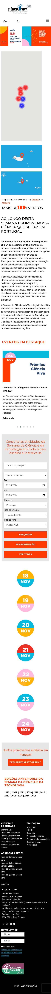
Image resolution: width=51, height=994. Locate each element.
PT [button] (6, 21)
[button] (17, 427)
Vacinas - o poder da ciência (10, 846)
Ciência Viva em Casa (10, 836)
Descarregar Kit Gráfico (25, 762)
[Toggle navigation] (47, 20)
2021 (22, 792)
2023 (7, 792)
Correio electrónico (10, 893)
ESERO (30, 830)
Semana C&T (6, 830)
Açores (35, 199)
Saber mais (8, 418)
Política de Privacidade (12, 896)
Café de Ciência (8, 841)
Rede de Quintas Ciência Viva (11, 876)
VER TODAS (25, 554)
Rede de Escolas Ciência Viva (11, 870)
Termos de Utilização (11, 899)
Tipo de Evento (11, 510)
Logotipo (5, 884)
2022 (15, 792)
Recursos (31, 833)
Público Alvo (10, 520)
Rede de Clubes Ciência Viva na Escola (11, 864)
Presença (8, 500)
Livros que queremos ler (11, 839)
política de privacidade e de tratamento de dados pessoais (11, 953)
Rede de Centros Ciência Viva (11, 858)
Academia (31, 827)
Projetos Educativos (35, 836)
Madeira (6, 203)
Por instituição (25, 544)
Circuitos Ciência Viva (10, 833)
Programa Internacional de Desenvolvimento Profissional (38, 842)
